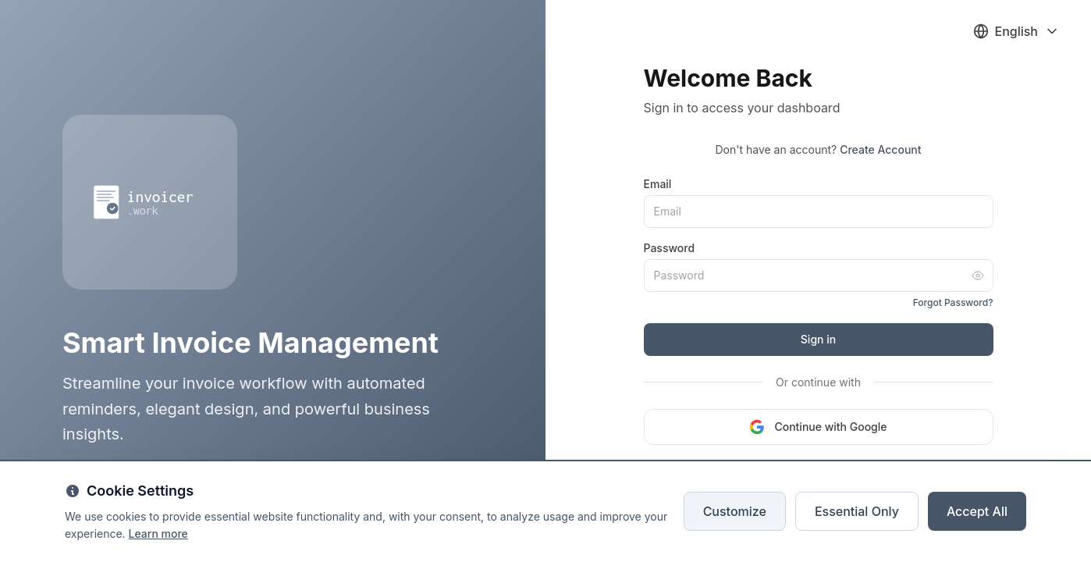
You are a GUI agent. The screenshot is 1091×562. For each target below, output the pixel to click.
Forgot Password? (953, 302)
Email (658, 183)
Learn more (158, 533)
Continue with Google (818, 427)
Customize (734, 511)
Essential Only (857, 511)
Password (669, 247)
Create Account (880, 149)
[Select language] (1016, 31)
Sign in (818, 339)
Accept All (977, 511)
